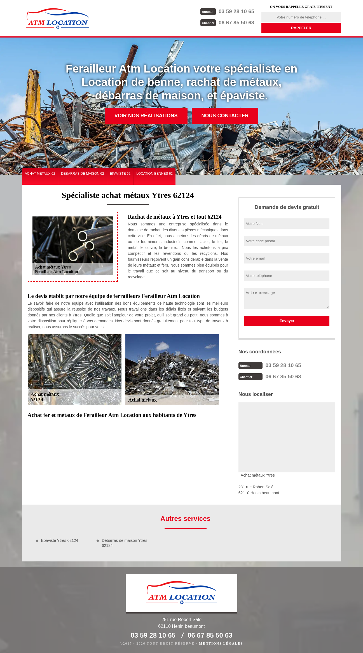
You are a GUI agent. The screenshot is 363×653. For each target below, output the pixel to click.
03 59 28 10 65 (227, 11)
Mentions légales (221, 643)
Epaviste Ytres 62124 (59, 540)
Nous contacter (225, 115)
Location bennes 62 (154, 174)
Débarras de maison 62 (82, 174)
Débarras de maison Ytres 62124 (124, 543)
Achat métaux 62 (40, 174)
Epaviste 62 (120, 174)
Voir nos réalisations (146, 115)
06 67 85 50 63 (227, 22)
